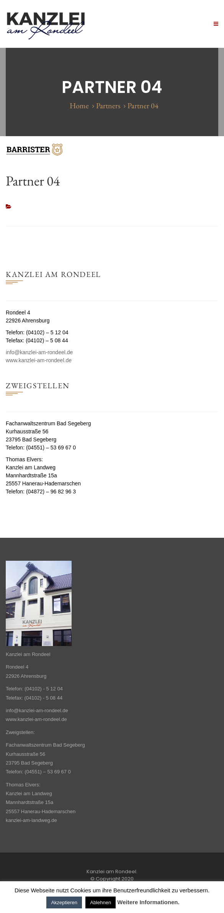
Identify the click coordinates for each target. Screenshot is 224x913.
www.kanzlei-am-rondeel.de (39, 360)
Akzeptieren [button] (64, 902)
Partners (108, 106)
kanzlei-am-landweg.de (31, 820)
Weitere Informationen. (148, 902)
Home (79, 106)
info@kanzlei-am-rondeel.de (39, 352)
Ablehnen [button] (100, 902)
